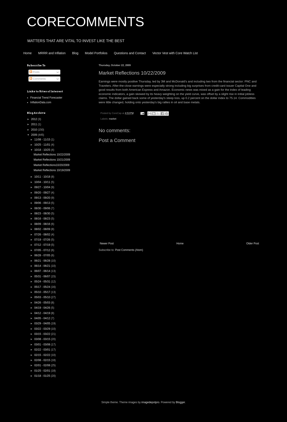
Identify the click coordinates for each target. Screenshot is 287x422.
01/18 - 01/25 (42, 375)
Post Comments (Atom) (129, 250)
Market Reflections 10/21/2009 (52, 159)
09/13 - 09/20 (42, 197)
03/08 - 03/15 (42, 339)
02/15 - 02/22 (42, 355)
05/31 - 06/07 (42, 276)
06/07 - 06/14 (42, 271)
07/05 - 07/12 (42, 250)
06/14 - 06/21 (42, 265)
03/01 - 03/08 (42, 344)
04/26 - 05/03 (42, 302)
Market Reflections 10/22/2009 (52, 154)
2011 (34, 124)
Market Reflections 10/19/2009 (52, 170)
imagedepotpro (150, 402)
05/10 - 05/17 (42, 292)
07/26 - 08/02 (42, 234)
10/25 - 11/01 (42, 144)
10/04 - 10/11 (42, 182)
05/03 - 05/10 (42, 297)
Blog (75, 53)
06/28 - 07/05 (42, 255)
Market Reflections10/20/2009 (51, 165)
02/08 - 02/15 (42, 360)
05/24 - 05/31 (42, 281)
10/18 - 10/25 (42, 149)
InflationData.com (40, 102)
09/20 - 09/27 (42, 192)
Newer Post (107, 243)
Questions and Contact (130, 53)
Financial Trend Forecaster (46, 97)
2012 (34, 119)
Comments (37, 78)
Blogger (180, 402)
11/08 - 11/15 (42, 139)
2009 (34, 134)
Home (27, 53)
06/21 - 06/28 (42, 260)
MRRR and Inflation (51, 53)
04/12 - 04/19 (42, 313)
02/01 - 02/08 (42, 365)
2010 (34, 129)
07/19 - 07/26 (42, 239)
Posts (34, 72)
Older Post (252, 243)
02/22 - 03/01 (42, 349)
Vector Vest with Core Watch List (175, 53)
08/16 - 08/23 (42, 218)
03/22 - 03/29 (42, 328)
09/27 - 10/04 (42, 187)
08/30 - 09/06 (42, 208)
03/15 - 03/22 (42, 334)
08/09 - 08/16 (42, 224)
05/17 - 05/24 (42, 287)
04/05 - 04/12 (42, 318)
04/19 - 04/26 (42, 307)
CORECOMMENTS (85, 21)
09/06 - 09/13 (42, 203)
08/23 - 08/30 (42, 213)
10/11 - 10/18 (42, 176)
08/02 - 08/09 (42, 229)
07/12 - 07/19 (42, 244)
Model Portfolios (96, 53)
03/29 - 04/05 (42, 323)
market (112, 118)
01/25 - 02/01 (42, 370)
